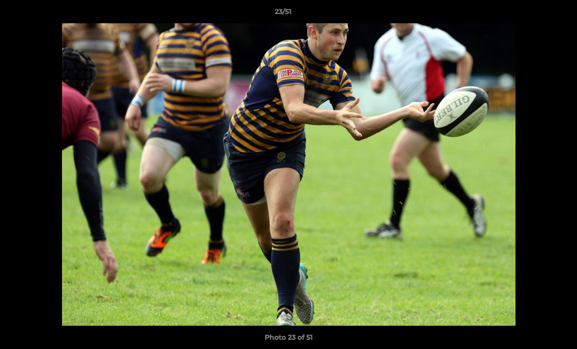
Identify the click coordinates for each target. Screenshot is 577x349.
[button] (536, 14)
